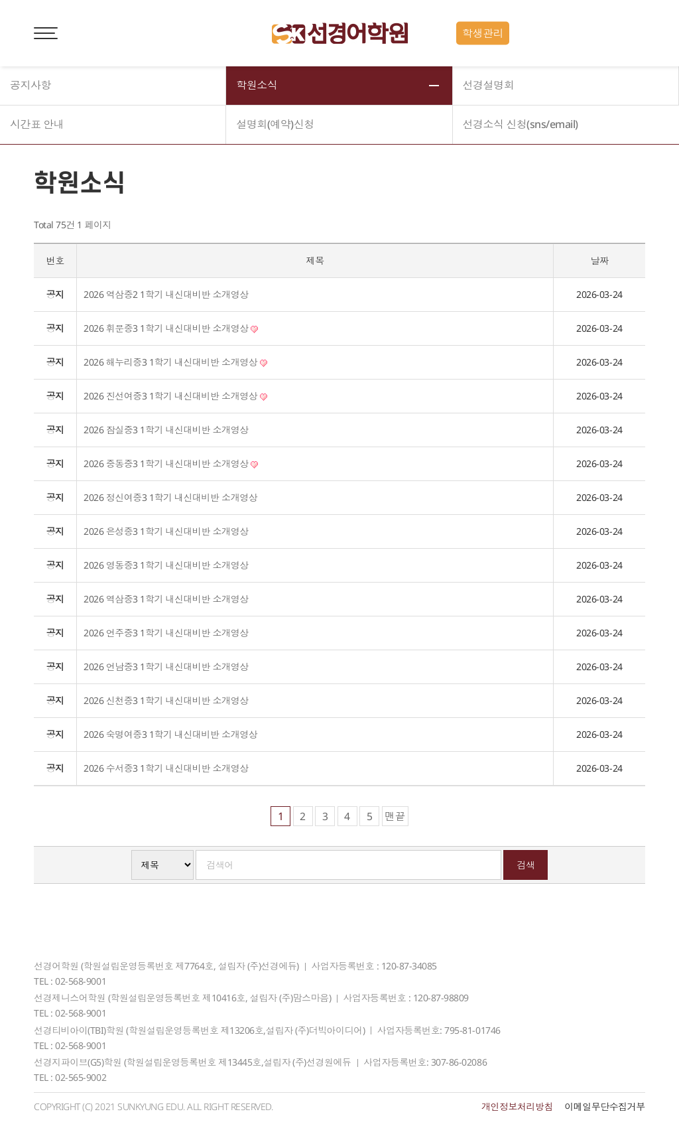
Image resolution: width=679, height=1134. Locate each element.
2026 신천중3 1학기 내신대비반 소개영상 (166, 700)
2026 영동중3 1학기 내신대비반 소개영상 (166, 565)
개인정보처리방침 (517, 1106)
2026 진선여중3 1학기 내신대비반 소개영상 (175, 396)
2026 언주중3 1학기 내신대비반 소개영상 (166, 632)
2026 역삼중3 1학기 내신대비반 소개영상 (166, 599)
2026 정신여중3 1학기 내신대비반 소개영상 (170, 497)
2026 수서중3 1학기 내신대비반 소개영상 (166, 768)
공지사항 (30, 85)
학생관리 (482, 33)
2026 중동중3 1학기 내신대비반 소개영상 (171, 463)
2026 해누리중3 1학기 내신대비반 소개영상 (175, 362)
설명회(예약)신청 (275, 124)
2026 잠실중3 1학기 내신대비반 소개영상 (166, 429)
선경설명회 (489, 85)
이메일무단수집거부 (604, 1106)
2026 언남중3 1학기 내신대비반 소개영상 (166, 666)
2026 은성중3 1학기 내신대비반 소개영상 (166, 531)
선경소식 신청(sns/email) (520, 124)
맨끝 (395, 816)
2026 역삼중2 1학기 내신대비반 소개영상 (166, 294)
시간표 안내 (37, 124)
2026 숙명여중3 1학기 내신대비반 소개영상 (170, 734)
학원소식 (256, 85)
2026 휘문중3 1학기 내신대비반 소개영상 (171, 328)
